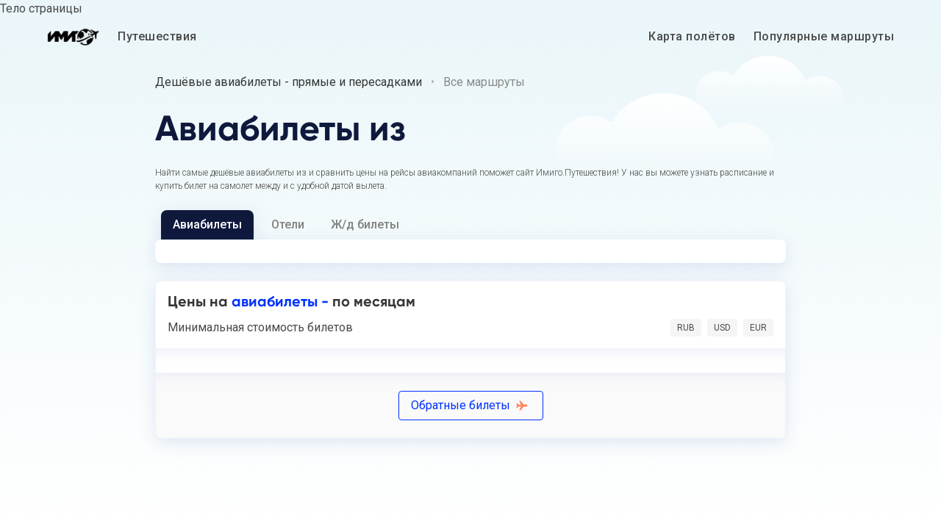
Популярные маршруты (824, 36)
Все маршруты (484, 82)
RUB (686, 328)
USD (722, 328)
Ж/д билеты (365, 224)
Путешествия (157, 36)
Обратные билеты (471, 405)
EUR (758, 328)
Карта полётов (692, 36)
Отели (287, 224)
